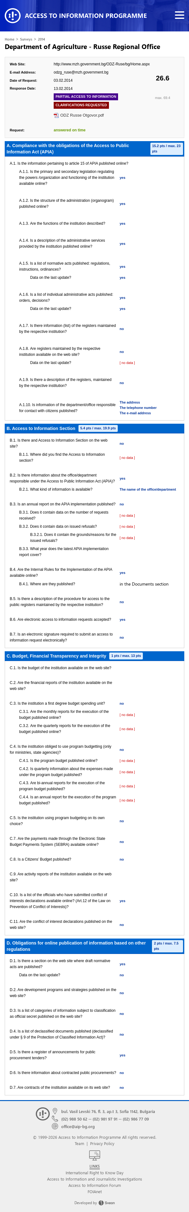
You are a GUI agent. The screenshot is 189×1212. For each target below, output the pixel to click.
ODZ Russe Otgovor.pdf (82, 115)
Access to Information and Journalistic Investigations (94, 1179)
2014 (41, 39)
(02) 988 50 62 (74, 1118)
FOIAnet (95, 1191)
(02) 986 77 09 (136, 1118)
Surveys (26, 39)
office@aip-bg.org (78, 1126)
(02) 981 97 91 (105, 1118)
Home (9, 39)
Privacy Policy (102, 1143)
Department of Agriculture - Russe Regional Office (82, 46)
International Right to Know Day (94, 1172)
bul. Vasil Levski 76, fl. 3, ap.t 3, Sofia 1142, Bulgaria (108, 1111)
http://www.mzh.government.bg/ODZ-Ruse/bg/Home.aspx (102, 64)
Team (79, 1143)
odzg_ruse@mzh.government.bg (81, 72)
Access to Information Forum (94, 1185)
